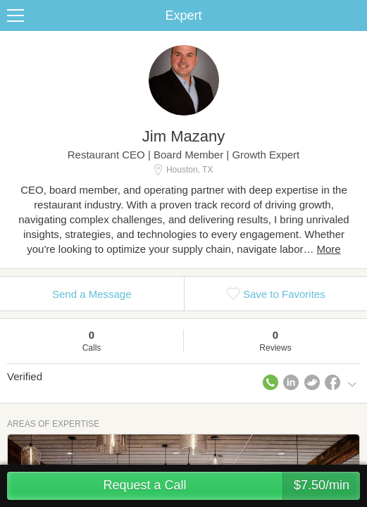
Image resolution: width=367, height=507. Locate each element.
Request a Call (231, 486)
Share (353, 15)
